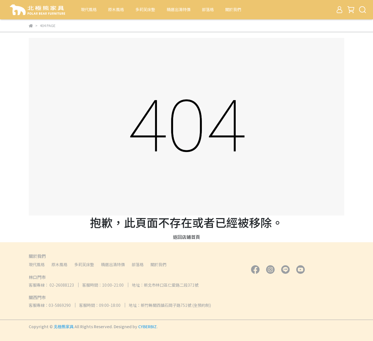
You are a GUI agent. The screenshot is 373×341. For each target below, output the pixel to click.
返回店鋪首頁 (186, 236)
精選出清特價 (178, 9)
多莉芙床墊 (145, 9)
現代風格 (89, 9)
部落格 (208, 9)
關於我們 (233, 9)
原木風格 (116, 9)
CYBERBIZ (147, 326)
